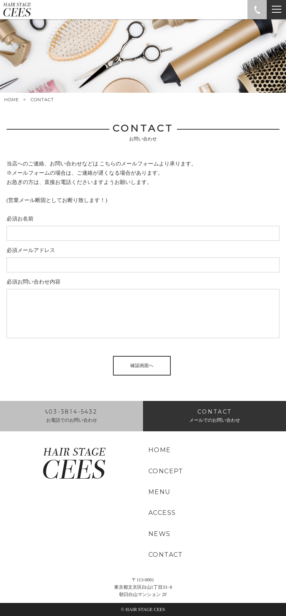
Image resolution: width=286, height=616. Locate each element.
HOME (11, 99)
